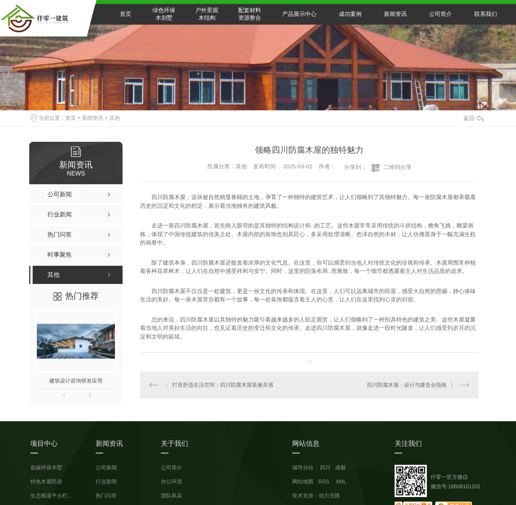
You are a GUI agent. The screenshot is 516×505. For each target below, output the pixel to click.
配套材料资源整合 (249, 14)
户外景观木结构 (206, 14)
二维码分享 (397, 167)
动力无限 (329, 495)
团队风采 (171, 496)
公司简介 (440, 14)
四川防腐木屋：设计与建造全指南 (407, 385)
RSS (324, 481)
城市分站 (302, 467)
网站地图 (302, 481)
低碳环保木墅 (46, 467)
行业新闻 (106, 482)
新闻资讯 (395, 14)
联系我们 (485, 14)
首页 (125, 14)
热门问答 (106, 496)
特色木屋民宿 (46, 482)
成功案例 (350, 14)
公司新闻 (106, 467)
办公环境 (171, 482)
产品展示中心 (299, 14)
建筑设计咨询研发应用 (75, 381)
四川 (325, 467)
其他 (114, 118)
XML (340, 481)
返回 (473, 118)
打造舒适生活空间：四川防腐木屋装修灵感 (222, 385)
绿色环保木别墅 (164, 14)
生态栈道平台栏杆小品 (53, 496)
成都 (340, 467)
